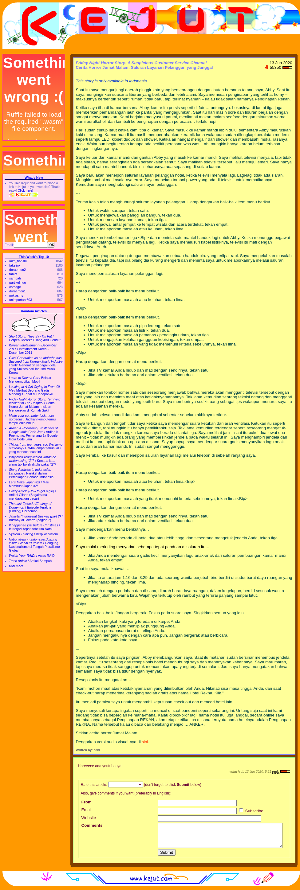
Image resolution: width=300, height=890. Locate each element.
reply (275, 771)
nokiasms (16, 295)
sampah (15, 278)
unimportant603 (20, 300)
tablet (13, 274)
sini (145, 742)
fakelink (14, 265)
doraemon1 (17, 291)
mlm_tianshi (18, 261)
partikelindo (17, 282)
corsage (15, 287)
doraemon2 (17, 269)
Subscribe (251, 811)
